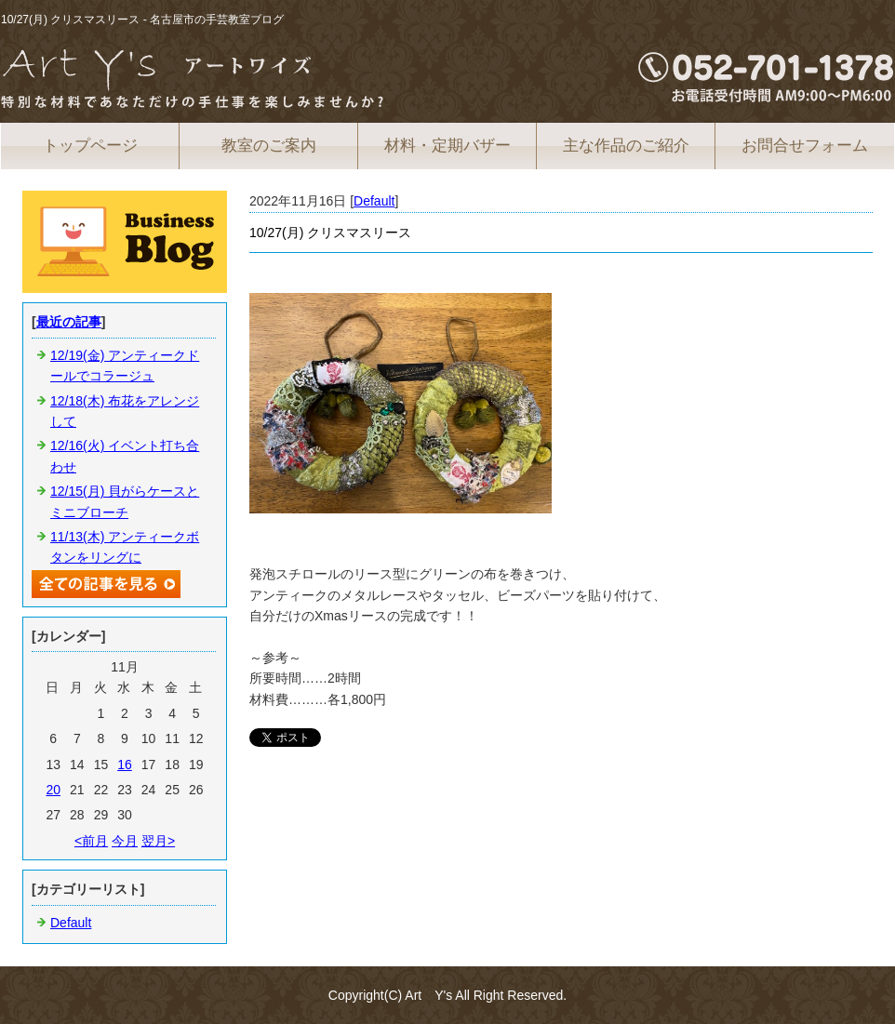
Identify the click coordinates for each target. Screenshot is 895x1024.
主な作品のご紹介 (626, 145)
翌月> (158, 840)
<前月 (91, 840)
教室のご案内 (268, 145)
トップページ (90, 145)
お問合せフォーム (804, 145)
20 (53, 789)
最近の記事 (68, 321)
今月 (125, 840)
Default (374, 200)
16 (124, 764)
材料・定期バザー (447, 145)
